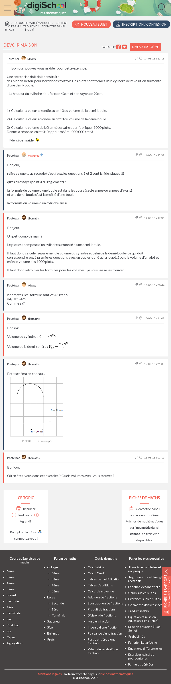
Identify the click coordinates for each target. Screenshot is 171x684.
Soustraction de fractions (105, 603)
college (52, 567)
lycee (51, 597)
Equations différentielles (145, 648)
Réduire (20, 515)
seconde (13, 601)
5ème (10, 577)
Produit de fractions (102, 609)
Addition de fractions (102, 597)
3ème (10, 589)
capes (11, 637)
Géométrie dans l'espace (145, 605)
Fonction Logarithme (142, 642)
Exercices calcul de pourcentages (141, 656)
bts (9, 631)
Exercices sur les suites (144, 599)
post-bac (13, 625)
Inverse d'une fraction (103, 627)
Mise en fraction (99, 621)
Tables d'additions (100, 585)
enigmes (53, 633)
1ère (10, 607)
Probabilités (136, 636)
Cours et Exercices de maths (25, 560)
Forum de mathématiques (33, 23)
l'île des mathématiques (116, 674)
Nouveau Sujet (91, 24)
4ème (10, 583)
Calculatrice (96, 567)
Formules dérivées (141, 664)
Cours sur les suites (142, 593)
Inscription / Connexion (141, 24)
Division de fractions (102, 615)
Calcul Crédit (97, 573)
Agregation (14, 643)
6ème (10, 571)
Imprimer (25, 509)
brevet (11, 595)
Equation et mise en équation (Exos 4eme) (143, 619)
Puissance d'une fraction (105, 633)
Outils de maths (106, 558)
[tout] (29, 29)
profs (51, 639)
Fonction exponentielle (144, 587)
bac (9, 619)
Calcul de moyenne (101, 591)
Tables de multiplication (104, 579)
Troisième (30, 26)
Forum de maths (65, 558)
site (50, 627)
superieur (54, 621)
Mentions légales (50, 674)
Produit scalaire (139, 611)
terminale (13, 613)
